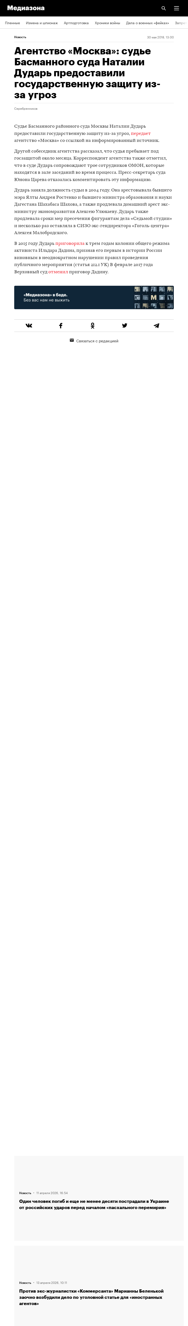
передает (141, 134)
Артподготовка (76, 22)
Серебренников (25, 108)
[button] (177, 8)
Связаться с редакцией (94, 340)
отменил (58, 272)
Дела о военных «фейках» (147, 22)
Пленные (12, 22)
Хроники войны (107, 22)
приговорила (70, 244)
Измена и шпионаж (42, 22)
